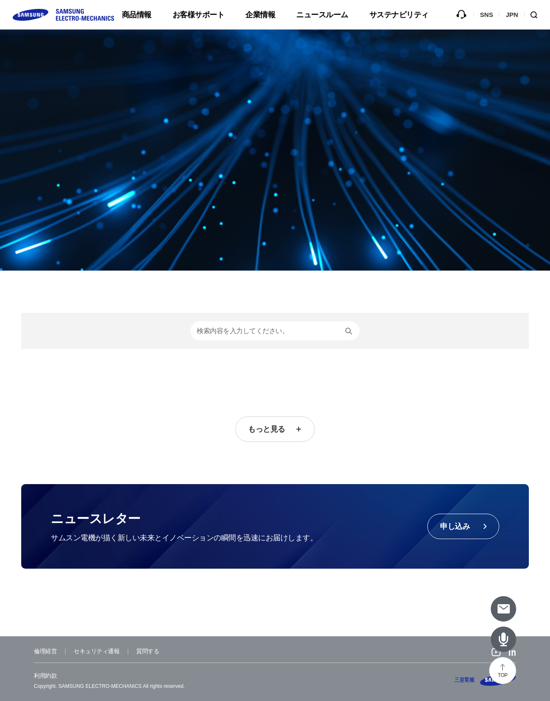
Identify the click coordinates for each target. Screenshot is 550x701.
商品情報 (136, 15)
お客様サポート (199, 15)
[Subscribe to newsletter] (503, 609)
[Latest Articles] (503, 639)
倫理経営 (45, 651)
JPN (512, 14)
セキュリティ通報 (96, 651)
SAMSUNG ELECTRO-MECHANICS (485, 680)
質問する (461, 15)
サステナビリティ (399, 15)
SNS (486, 14)
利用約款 (45, 675)
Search (537, 15)
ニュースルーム (322, 15)
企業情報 (260, 15)
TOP (503, 675)
